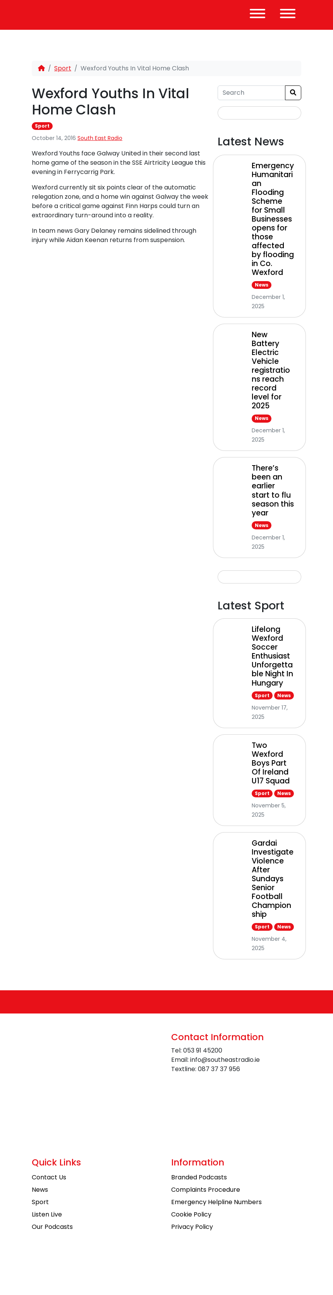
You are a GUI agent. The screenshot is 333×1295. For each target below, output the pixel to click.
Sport (62, 68)
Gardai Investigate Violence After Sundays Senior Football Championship (273, 879)
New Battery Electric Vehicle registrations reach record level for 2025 (271, 370)
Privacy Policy (192, 1226)
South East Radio (99, 138)
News (261, 285)
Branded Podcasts (199, 1177)
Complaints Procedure (205, 1189)
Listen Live (47, 1214)
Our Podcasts (52, 1226)
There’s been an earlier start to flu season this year (273, 490)
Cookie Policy (191, 1214)
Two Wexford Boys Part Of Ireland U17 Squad (271, 763)
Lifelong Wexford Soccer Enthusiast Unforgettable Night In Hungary (272, 656)
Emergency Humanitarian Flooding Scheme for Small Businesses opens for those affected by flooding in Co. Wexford (273, 219)
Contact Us (49, 1177)
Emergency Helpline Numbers (216, 1202)
